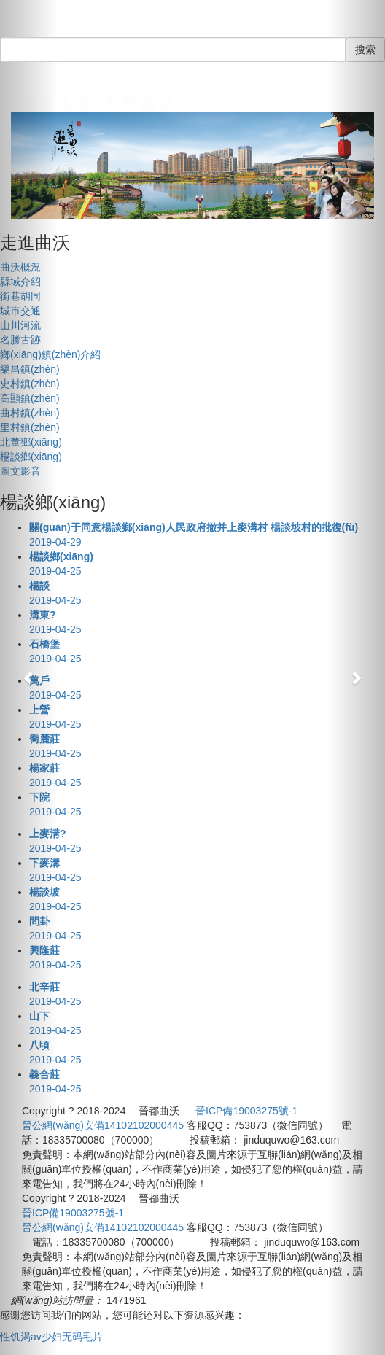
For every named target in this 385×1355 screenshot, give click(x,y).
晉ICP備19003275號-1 (246, 1111)
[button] (29, 677)
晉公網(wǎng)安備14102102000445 (103, 1125)
